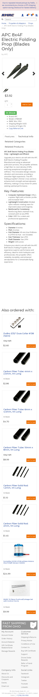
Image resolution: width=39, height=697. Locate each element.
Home (4, 23)
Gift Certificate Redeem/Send (7, 646)
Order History (7, 638)
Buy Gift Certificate (28, 651)
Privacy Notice (26, 640)
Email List (5, 686)
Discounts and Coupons (7, 678)
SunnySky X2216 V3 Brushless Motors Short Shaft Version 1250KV (18, 562)
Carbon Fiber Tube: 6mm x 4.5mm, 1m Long (17, 410)
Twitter (24, 680)
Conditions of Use (28, 644)
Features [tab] (9, 136)
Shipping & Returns (28, 637)
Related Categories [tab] (15, 141)
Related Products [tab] (14, 147)
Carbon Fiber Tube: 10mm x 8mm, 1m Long (18, 448)
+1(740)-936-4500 (22, 695)
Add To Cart (31, 346)
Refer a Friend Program (26, 664)
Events (4, 683)
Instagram (25, 677)
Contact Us (25, 647)
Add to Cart (26, 104)
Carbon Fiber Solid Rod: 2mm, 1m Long (15, 524)
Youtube (24, 684)
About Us (5, 673)
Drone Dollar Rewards (26, 658)
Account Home (7, 635)
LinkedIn (24, 687)
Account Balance (8, 642)
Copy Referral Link (16, 128)
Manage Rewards (8, 651)
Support (24, 654)
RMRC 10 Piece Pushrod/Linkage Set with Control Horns (18, 600)
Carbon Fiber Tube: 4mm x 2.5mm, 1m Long (17, 372)
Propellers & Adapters (17, 23)
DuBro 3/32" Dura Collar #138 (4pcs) (18, 334)
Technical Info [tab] (25, 136)
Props (30, 23)
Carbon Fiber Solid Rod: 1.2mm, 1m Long (15, 486)
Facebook (25, 673)
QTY (6, 101)
